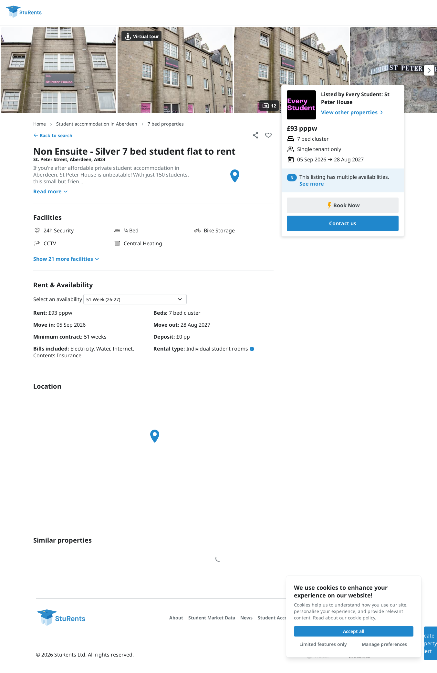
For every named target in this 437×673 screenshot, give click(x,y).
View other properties (353, 112)
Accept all (353, 631)
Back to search (52, 135)
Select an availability (57, 299)
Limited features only (323, 644)
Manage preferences (384, 644)
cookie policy (361, 618)
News (246, 618)
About (176, 618)
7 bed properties (166, 124)
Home (39, 124)
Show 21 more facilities (67, 259)
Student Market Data (211, 618)
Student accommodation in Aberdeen (96, 124)
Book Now (343, 205)
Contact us (342, 223)
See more (311, 183)
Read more (51, 191)
